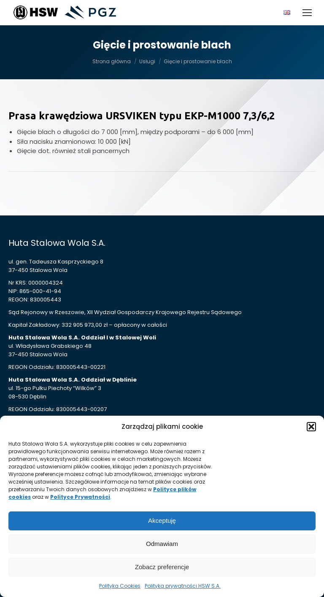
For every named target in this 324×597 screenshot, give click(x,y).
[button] (311, 426)
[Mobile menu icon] (307, 12)
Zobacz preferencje (162, 566)
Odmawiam (162, 543)
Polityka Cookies (119, 585)
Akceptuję (162, 520)
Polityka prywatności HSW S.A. (183, 585)
